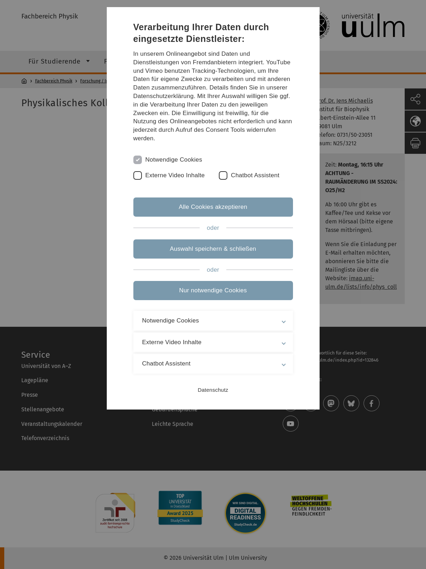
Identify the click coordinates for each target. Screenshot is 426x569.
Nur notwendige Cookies (213, 290)
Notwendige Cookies (174, 159)
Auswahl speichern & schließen (213, 248)
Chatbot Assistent (255, 175)
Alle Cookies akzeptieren (213, 207)
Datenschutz (213, 390)
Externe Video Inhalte (175, 175)
